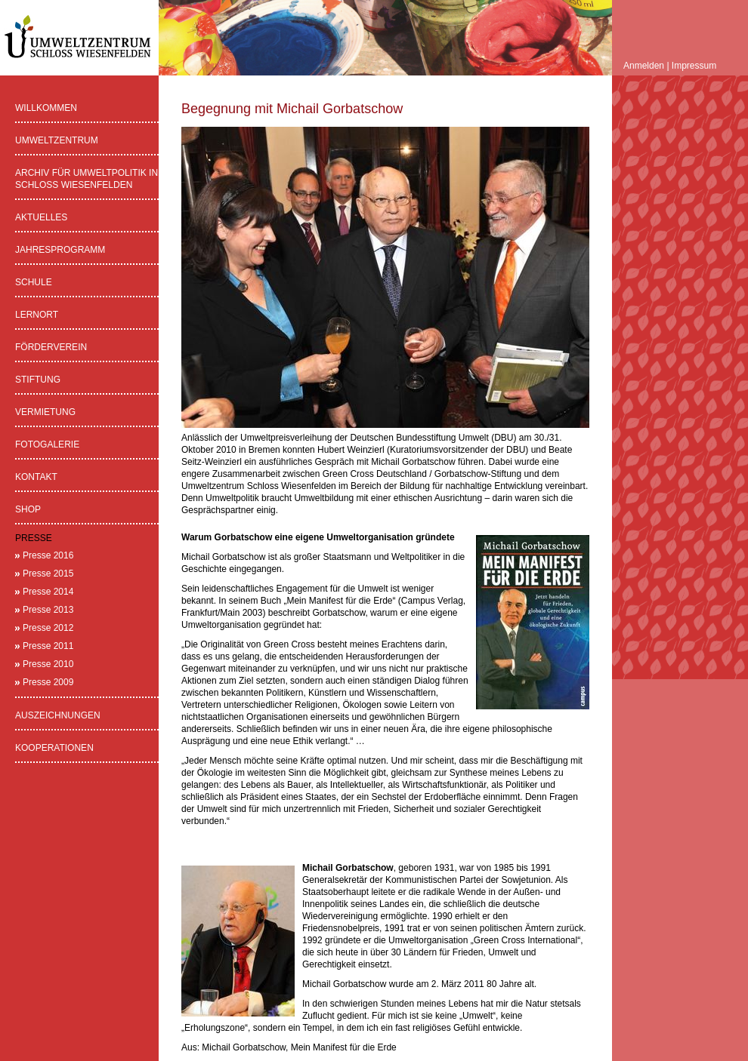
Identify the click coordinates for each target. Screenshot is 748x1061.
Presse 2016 (48, 555)
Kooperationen (54, 748)
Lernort (36, 314)
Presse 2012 (48, 628)
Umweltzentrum (56, 140)
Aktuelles (41, 217)
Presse (33, 538)
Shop (28, 509)
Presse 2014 (48, 591)
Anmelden (643, 65)
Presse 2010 (48, 664)
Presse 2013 (48, 609)
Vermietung (45, 412)
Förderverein (51, 347)
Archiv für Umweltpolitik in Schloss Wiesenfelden (86, 179)
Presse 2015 (48, 573)
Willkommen (46, 108)
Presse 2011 (48, 646)
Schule (33, 282)
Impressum (694, 65)
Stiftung (37, 379)
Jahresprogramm (60, 249)
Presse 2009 (48, 682)
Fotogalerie (47, 444)
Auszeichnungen (57, 715)
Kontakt (36, 477)
